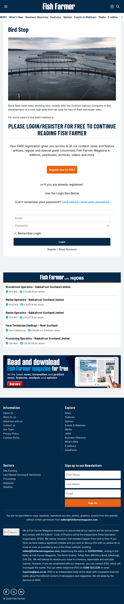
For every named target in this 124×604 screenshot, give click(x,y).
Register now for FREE (62, 169)
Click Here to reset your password (85, 202)
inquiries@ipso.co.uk (34, 571)
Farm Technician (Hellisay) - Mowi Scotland (31, 325)
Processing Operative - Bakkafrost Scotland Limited (37, 338)
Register (52, 249)
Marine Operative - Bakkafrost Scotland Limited (35, 299)
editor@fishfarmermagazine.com (79, 519)
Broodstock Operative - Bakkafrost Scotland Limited (38, 287)
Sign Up (93, 502)
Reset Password (68, 249)
